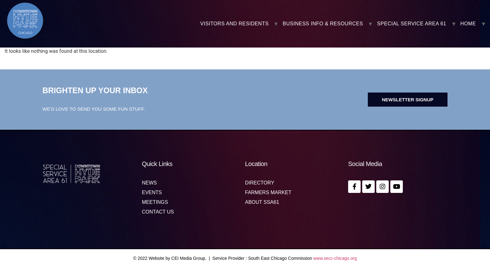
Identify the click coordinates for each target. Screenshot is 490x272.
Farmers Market (268, 192)
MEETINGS (155, 202)
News (149, 182)
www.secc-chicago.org (335, 258)
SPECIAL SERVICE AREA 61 (411, 23)
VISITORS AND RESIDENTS (234, 23)
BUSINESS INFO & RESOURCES (323, 23)
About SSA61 (262, 202)
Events (152, 192)
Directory (259, 182)
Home (468, 23)
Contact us (158, 211)
